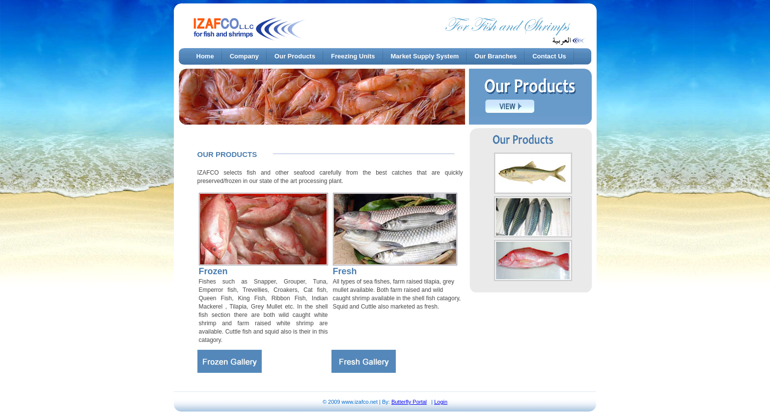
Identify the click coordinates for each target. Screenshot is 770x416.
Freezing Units (353, 56)
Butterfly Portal (409, 402)
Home (205, 56)
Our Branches (495, 56)
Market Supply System (425, 56)
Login (440, 402)
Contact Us (549, 56)
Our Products (295, 56)
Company (244, 56)
